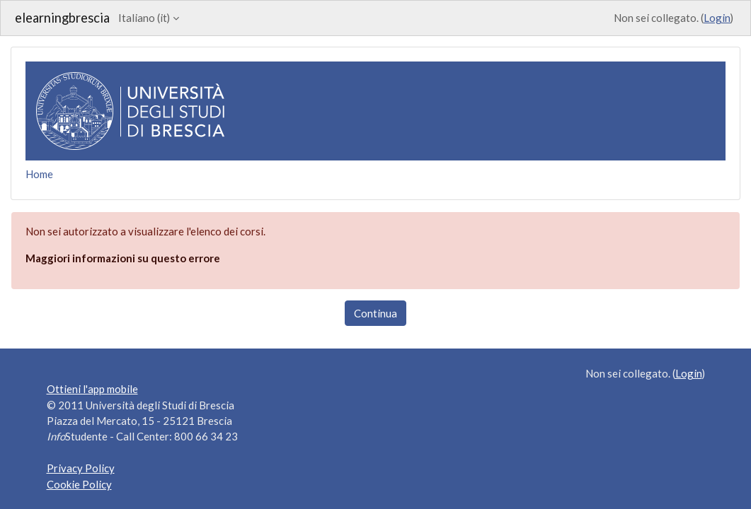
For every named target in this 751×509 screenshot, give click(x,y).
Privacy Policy (81, 468)
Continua (375, 313)
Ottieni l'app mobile (92, 388)
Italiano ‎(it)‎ (144, 17)
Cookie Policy (79, 484)
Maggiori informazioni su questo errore (122, 258)
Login (717, 17)
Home (39, 174)
